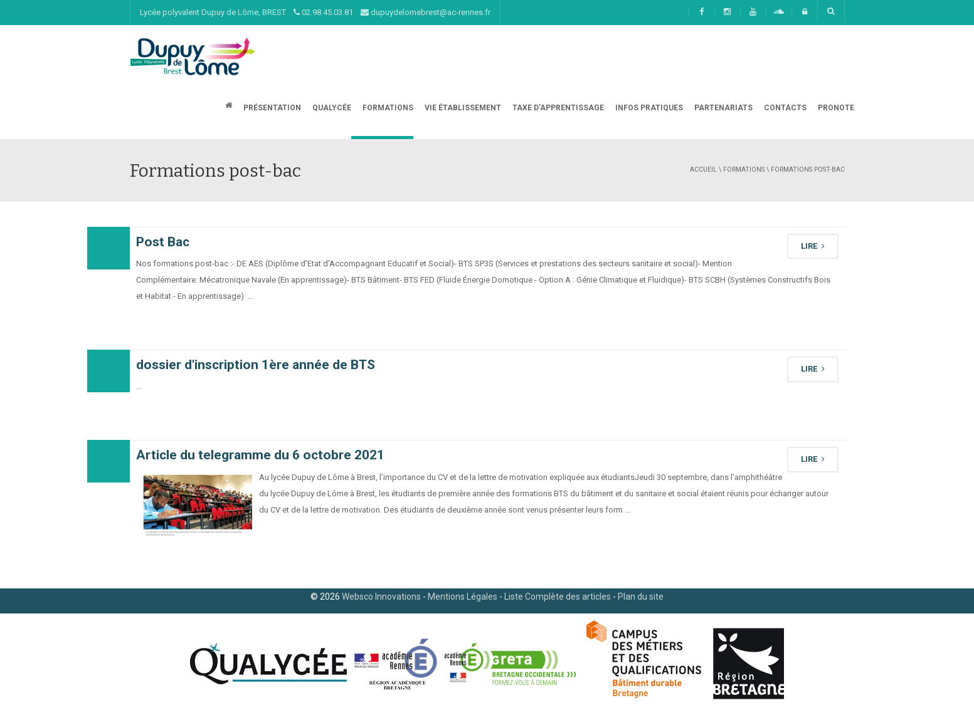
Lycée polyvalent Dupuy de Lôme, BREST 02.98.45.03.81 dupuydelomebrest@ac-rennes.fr (315, 12)
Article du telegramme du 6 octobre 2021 (260, 454)
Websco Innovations (381, 597)
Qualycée (330, 107)
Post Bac (162, 241)
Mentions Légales (462, 597)
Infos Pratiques (648, 107)
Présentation (271, 107)
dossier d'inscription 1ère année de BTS (255, 364)
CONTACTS (784, 107)
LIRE (813, 246)
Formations (387, 107)
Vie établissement (462, 107)
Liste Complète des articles (557, 597)
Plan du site (641, 597)
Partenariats (722, 107)
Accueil (703, 169)
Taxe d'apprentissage (557, 107)
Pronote (835, 107)
